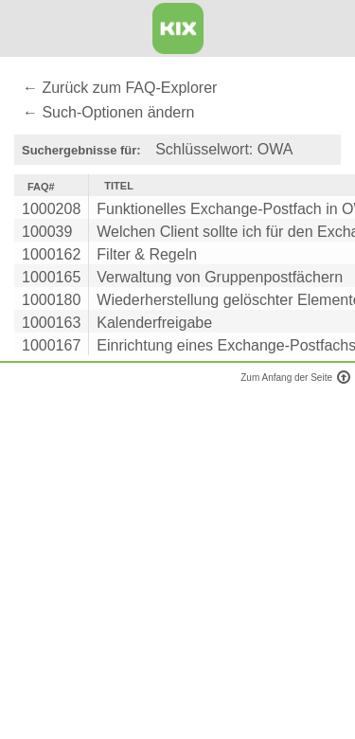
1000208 (51, 209)
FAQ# (41, 186)
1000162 (51, 254)
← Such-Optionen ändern (108, 112)
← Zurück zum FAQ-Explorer (120, 88)
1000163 (51, 323)
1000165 (51, 277)
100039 (47, 232)
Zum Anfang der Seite (293, 377)
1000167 (51, 345)
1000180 (51, 300)
